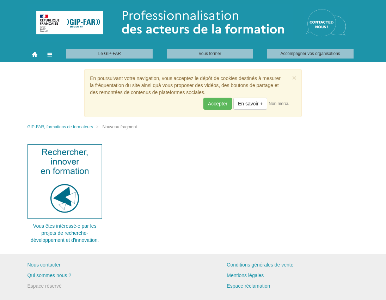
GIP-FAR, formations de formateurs (60, 126)
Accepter (217, 103)
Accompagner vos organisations (310, 53)
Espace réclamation (248, 286)
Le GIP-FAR (109, 53)
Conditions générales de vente (260, 265)
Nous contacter (44, 265)
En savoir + (250, 103)
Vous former (209, 53)
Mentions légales (245, 275)
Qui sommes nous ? (49, 275)
